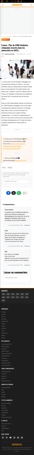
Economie (3, 319)
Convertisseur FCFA (6, 344)
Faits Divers (4, 333)
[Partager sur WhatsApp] (19, 193)
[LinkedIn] (18, 437)
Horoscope (4, 358)
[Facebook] (12, 1)
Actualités (5, 39)
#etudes (13, 144)
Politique (3, 312)
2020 (3, 297)
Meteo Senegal (5, 346)
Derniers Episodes (6, 371)
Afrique (3, 337)
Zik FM (3, 392)
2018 (13, 297)
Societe (3, 314)
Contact (3, 426)
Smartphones (4, 412)
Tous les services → (6, 365)
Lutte (2, 330)
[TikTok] (21, 437)
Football (3, 328)
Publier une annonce (6, 417)
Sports (3, 326)
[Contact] (7, 1)
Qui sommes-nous (6, 423)
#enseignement (20, 144)
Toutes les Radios (5, 387)
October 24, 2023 (20, 160)
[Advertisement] (17, 21)
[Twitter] (15, 1)
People (3, 323)
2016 (22, 297)
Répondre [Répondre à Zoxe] (27, 246)
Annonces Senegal (6, 403)
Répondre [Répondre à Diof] (27, 265)
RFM (2, 390)
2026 (3, 294)
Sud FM (3, 394)
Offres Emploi (4, 360)
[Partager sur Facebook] (8, 193)
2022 (22, 294)
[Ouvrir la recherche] (31, 5)
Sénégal (10, 167)
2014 (3, 300)
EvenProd (3, 376)
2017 (17, 297)
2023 (17, 294)
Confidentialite (5, 428)
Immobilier (4, 408)
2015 (27, 297)
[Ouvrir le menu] (3, 5)
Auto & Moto (4, 410)
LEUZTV (3, 378)
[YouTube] (18, 1)
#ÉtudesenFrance (8, 146)
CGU (2, 430)
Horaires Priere (5, 351)
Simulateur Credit (5, 363)
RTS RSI (3, 397)
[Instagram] (14, 437)
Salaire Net (4, 349)
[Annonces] (2, 1)
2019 (8, 297)
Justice (3, 316)
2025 (8, 294)
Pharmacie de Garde (6, 353)
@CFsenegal (17, 146)
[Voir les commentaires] (25, 193)
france (3, 167)
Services (3, 415)
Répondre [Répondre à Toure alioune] (27, 225)
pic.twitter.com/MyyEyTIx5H (11, 148)
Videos (3, 335)
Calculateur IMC (5, 356)
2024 (13, 294)
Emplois (3, 405)
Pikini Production (5, 381)
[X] (6, 437)
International (4, 321)
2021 (27, 294)
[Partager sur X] (13, 193)
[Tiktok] (21, 1)
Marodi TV (4, 374)
